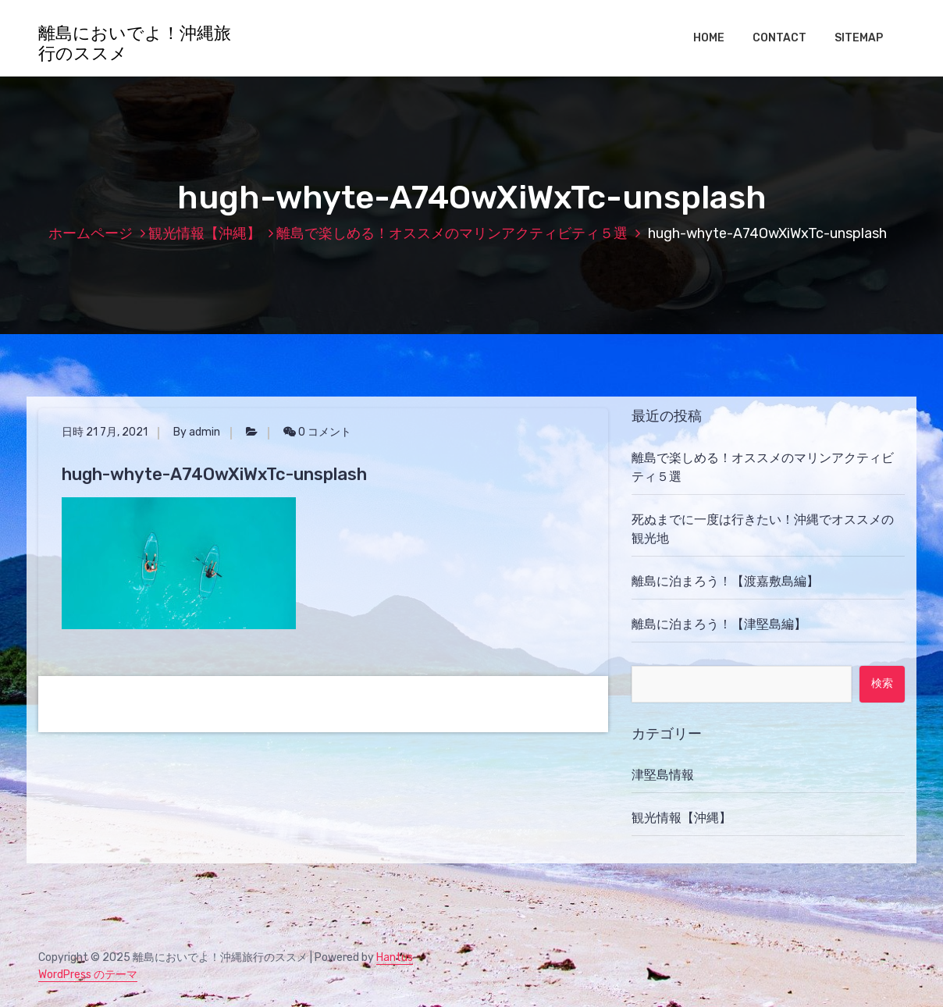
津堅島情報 (663, 774)
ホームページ (90, 233)
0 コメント (317, 432)
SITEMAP (858, 37)
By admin (196, 432)
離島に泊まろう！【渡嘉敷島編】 (725, 581)
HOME (708, 37)
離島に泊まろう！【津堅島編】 (719, 624)
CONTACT (779, 37)
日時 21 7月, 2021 (105, 432)
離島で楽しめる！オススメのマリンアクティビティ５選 (452, 233)
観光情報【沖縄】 (204, 233)
